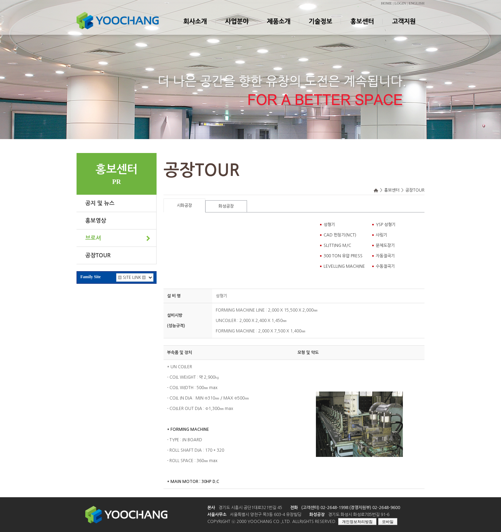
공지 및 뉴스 (99, 203)
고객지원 (403, 27)
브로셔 (93, 238)
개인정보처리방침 (357, 521)
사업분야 (236, 27)
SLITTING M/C (337, 245)
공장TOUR (98, 255)
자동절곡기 (385, 256)
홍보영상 (95, 220)
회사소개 (195, 27)
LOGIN (400, 3)
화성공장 (226, 206)
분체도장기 (385, 245)
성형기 (329, 225)
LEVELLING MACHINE (344, 266)
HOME (386, 3)
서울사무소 (216, 515)
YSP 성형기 (386, 225)
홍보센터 (362, 27)
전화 (294, 508)
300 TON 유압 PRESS (343, 256)
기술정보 (320, 27)
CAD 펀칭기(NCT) (340, 235)
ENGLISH (416, 3)
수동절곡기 (385, 266)
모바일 (387, 521)
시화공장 (184, 205)
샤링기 (381, 235)
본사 (211, 508)
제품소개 (278, 27)
